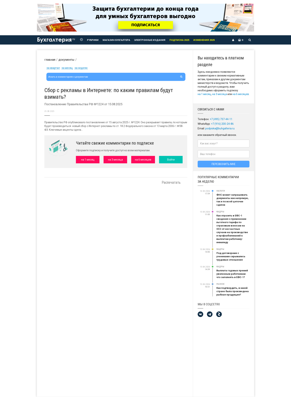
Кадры (220, 211)
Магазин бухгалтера (116, 40)
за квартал (53, 67)
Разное (220, 284)
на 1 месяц (204, 94)
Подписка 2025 (179, 40)
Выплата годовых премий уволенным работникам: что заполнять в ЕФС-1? (232, 274)
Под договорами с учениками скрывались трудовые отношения (230, 256)
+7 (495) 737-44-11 (221, 119)
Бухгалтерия (56, 39)
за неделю (81, 67)
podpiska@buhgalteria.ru (220, 128)
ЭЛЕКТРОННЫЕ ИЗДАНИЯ (149, 40)
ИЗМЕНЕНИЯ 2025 (204, 40)
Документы (66, 59)
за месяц (67, 67)
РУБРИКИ (93, 40)
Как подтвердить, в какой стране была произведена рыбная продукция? (232, 291)
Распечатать (171, 182)
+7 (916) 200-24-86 (222, 123)
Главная (49, 59)
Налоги (220, 191)
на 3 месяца (219, 94)
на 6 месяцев (241, 94)
